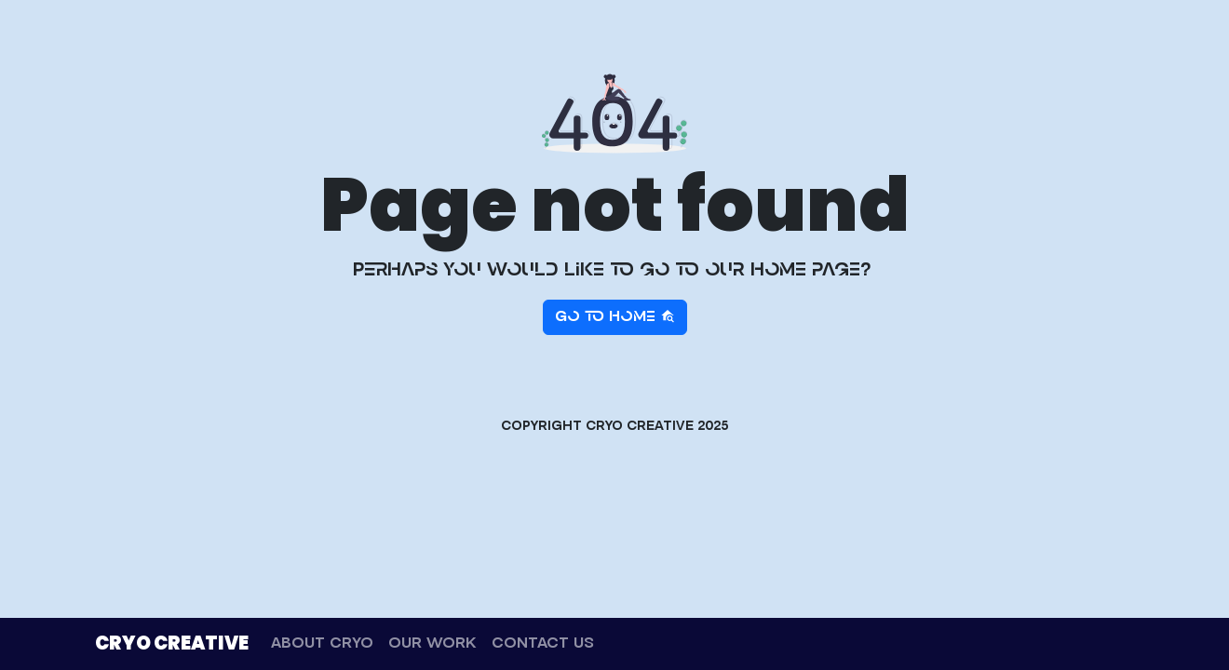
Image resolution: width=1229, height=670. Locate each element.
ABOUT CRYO (322, 643)
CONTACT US (543, 643)
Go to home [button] (615, 316)
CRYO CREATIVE (172, 643)
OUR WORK (432, 643)
